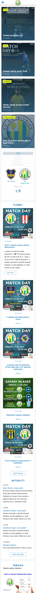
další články (18, 354)
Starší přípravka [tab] (18, 164)
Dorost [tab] (18, 156)
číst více (10, 273)
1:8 (18, 191)
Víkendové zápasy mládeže (18, 325)
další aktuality (18, 435)
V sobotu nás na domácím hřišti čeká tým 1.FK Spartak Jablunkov (18, 307)
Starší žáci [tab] (18, 159)
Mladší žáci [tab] (18, 162)
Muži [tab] (18, 153)
